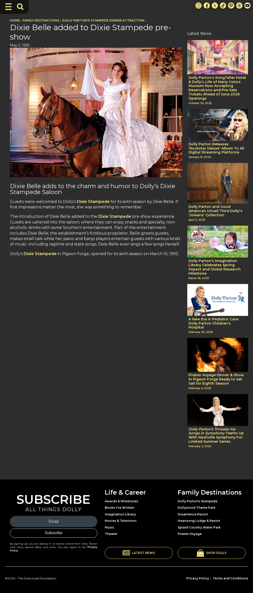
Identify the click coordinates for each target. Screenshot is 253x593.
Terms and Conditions (230, 578)
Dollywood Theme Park (196, 507)
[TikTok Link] (223, 5)
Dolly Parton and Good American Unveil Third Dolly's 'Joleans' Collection (215, 211)
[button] (139, 553)
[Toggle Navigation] (8, 6)
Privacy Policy (197, 578)
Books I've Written (119, 507)
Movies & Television (120, 521)
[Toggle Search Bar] (20, 6)
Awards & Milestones (121, 501)
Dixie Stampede (93, 201)
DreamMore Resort (193, 514)
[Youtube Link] (247, 5)
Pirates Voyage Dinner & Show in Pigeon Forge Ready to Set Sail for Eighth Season (216, 379)
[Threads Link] (239, 5)
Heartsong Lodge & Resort (199, 521)
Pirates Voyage (190, 534)
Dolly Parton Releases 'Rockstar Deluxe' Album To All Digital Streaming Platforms (216, 148)
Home (15, 20)
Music (109, 527)
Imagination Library (120, 514)
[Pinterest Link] (231, 5)
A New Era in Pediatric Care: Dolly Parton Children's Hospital (214, 323)
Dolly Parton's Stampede (197, 501)
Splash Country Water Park (199, 527)
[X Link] (215, 5)
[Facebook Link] (207, 5)
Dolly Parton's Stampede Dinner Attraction (103, 20)
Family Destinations (41, 20)
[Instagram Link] (198, 5)
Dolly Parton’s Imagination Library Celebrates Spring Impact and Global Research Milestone (215, 267)
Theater (111, 534)
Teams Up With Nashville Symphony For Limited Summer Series (216, 435)
